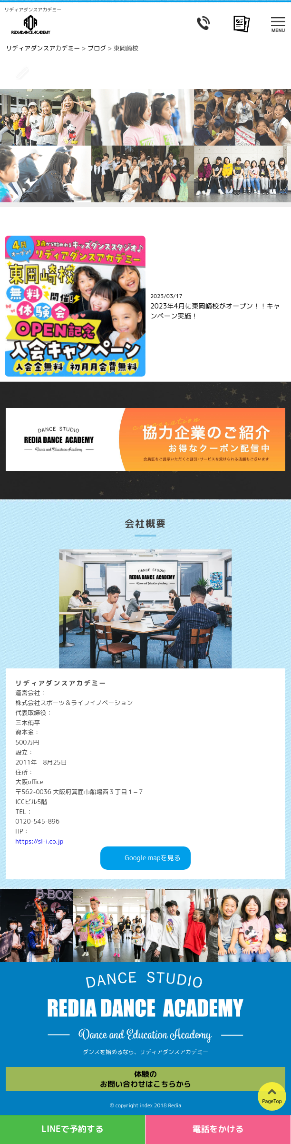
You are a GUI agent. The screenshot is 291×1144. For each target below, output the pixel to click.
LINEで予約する (72, 1129)
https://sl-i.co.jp (39, 841)
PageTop (272, 1101)
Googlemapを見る (152, 858)
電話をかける (218, 1129)
